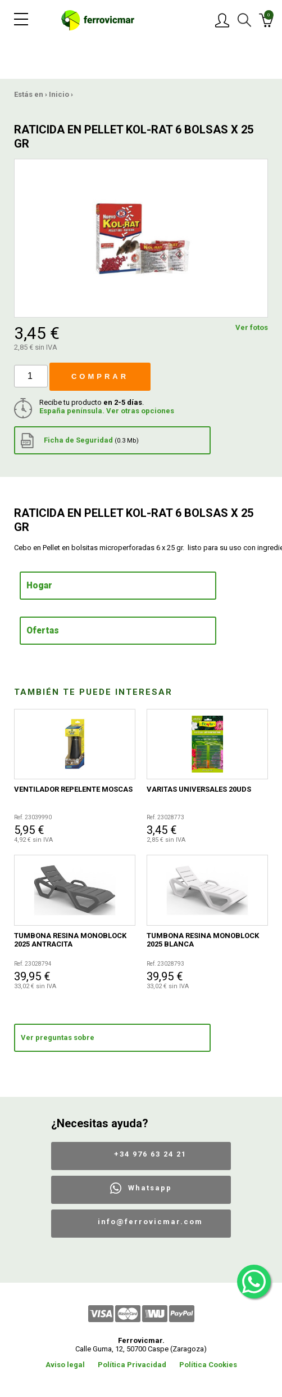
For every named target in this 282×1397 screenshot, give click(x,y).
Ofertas (42, 631)
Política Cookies (208, 1364)
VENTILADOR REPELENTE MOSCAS (73, 789)
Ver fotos (251, 327)
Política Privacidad (132, 1364)
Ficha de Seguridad (80, 440)
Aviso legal (65, 1364)
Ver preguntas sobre (57, 1037)
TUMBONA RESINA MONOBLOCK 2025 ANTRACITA (70, 939)
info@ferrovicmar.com (150, 1221)
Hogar (39, 586)
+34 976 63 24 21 (150, 1154)
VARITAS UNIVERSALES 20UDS (199, 789)
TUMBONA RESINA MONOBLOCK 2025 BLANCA (203, 939)
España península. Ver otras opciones (106, 411)
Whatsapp (150, 1188)
